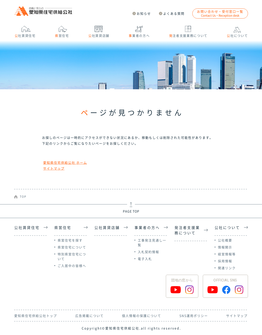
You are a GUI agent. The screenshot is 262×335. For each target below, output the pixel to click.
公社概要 (225, 240)
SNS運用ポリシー (193, 315)
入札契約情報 (148, 252)
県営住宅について (72, 247)
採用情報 (225, 261)
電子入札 (145, 258)
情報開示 (225, 247)
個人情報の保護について (141, 315)
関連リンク (227, 268)
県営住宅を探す (70, 240)
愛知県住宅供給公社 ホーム (65, 162)
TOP (23, 197)
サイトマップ (54, 168)
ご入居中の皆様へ (72, 265)
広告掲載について (89, 315)
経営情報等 (227, 254)
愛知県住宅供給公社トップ (35, 315)
